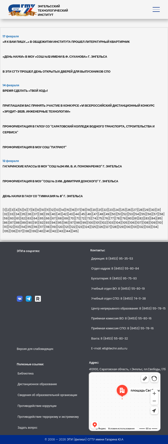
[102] (103, 223)
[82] (141, 218)
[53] (131, 214)
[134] (155, 227)
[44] (77, 214)
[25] (123, 210)
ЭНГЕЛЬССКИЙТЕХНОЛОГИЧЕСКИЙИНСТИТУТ (53, 10)
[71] (77, 218)
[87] (12, 223)
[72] (83, 218)
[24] (117, 210)
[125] (93, 227)
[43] (71, 214)
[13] (57, 210)
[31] (158, 210)
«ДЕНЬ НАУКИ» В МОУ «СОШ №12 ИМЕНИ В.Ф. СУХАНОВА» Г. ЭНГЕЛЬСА (55, 57)
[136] (13, 231)
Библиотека (26, 373)
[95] (60, 223)
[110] (160, 223)
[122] (73, 227)
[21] (99, 210)
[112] (11, 227)
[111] (5, 227)
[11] (47, 210)
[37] (36, 214)
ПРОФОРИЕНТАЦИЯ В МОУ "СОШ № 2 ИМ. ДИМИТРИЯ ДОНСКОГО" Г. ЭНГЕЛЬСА (60, 181)
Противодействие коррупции (37, 406)
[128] (114, 227)
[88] (18, 223)
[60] (12, 218)
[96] (66, 223)
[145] (75, 231)
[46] (89, 214)
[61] (17, 218)
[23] (111, 210)
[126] (100, 227)
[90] (30, 223)
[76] (106, 218)
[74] (94, 218)
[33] (11, 214)
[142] (54, 231)
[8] (33, 210)
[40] (53, 214)
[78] (118, 218)
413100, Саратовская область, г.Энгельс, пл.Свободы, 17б (127, 369)
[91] (35, 223)
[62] (23, 218)
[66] (48, 218)
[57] (155, 214)
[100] (90, 223)
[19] (88, 210)
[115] (29, 227)
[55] (143, 214)
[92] (41, 223)
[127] (107, 227)
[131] (135, 227)
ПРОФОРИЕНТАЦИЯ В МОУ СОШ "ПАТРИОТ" (34, 147)
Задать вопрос (28, 428)
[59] (6, 218)
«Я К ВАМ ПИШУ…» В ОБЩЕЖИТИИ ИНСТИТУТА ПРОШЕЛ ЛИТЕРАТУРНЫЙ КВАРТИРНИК (66, 42)
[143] (61, 231)
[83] (147, 218)
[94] (54, 223)
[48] (101, 214)
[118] (47, 227)
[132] (141, 227)
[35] (23, 214)
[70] (72, 218)
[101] (97, 223)
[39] (47, 214)
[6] (25, 210)
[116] (35, 227)
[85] (159, 218)
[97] (72, 223)
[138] (26, 231)
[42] (65, 214)
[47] (95, 214)
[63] (29, 218)
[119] (54, 227)
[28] (141, 210)
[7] (29, 210)
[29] (147, 210)
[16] (73, 210)
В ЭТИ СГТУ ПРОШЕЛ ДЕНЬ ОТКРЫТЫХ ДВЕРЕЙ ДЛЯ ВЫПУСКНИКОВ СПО (56, 72)
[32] (6, 214)
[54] (137, 214)
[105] (125, 223)
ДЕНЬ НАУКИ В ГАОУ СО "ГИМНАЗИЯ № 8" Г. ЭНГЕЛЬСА (43, 196)
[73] (89, 218)
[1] (4, 210)
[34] (17, 214)
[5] (21, 210)
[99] (84, 223)
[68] (60, 218)
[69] (66, 218)
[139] (33, 231)
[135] (6, 231)
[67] (54, 218)
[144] (68, 231)
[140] (40, 231)
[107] (139, 223)
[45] (83, 214)
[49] (107, 214)
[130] (128, 227)
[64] (35, 218)
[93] (47, 223)
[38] (41, 214)
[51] (119, 214)
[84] (153, 218)
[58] (161, 214)
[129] (121, 227)
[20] (94, 210)
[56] (149, 214)
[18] (83, 210)
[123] (80, 227)
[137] (20, 231)
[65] (42, 218)
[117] (41, 227)
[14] (62, 210)
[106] (132, 223)
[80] (130, 218)
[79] (124, 218)
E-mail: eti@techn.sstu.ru (109, 348)
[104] (117, 223)
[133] (148, 227)
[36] (29, 214)
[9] (38, 210)
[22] (105, 210)
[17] (78, 210)
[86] (6, 223)
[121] (67, 227)
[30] (153, 210)
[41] (59, 214)
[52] (125, 214)
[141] (47, 231)
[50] (114, 214)
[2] (8, 210)
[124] (86, 227)
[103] (110, 223)
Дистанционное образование (37, 384)
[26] (129, 210)
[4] (16, 210)
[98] (78, 223)
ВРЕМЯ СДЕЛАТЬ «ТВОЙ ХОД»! (25, 91)
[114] (23, 227)
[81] (135, 218)
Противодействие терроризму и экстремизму (48, 417)
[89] (24, 223)
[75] (100, 218)
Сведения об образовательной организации (47, 395)
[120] (60, 227)
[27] (135, 210)
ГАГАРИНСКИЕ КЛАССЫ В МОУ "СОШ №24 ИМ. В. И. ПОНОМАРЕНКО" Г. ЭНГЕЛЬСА (62, 166)
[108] (146, 223)
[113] (17, 227)
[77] (112, 218)
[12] (52, 210)
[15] (67, 210)
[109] (153, 223)
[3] (12, 210)
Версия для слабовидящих (35, 349)
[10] (42, 210)
